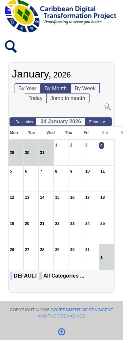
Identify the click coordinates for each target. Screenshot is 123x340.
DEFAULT (26, 276)
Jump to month (68, 98)
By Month (56, 88)
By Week (85, 88)
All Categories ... (63, 276)
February (97, 122)
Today (36, 98)
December (24, 122)
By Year (27, 88)
